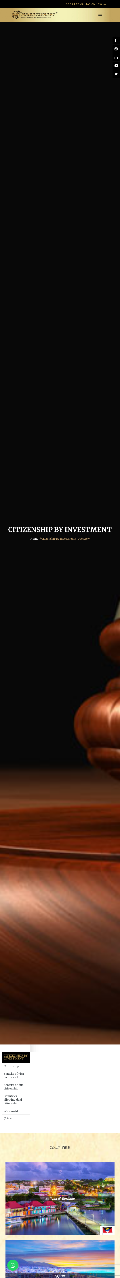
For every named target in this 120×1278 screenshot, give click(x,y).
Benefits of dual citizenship (14, 1086)
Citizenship (11, 1066)
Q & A (8, 1118)
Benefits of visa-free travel (14, 1075)
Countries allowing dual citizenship (13, 1099)
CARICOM (11, 1111)
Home (34, 538)
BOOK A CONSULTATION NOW (86, 4)
